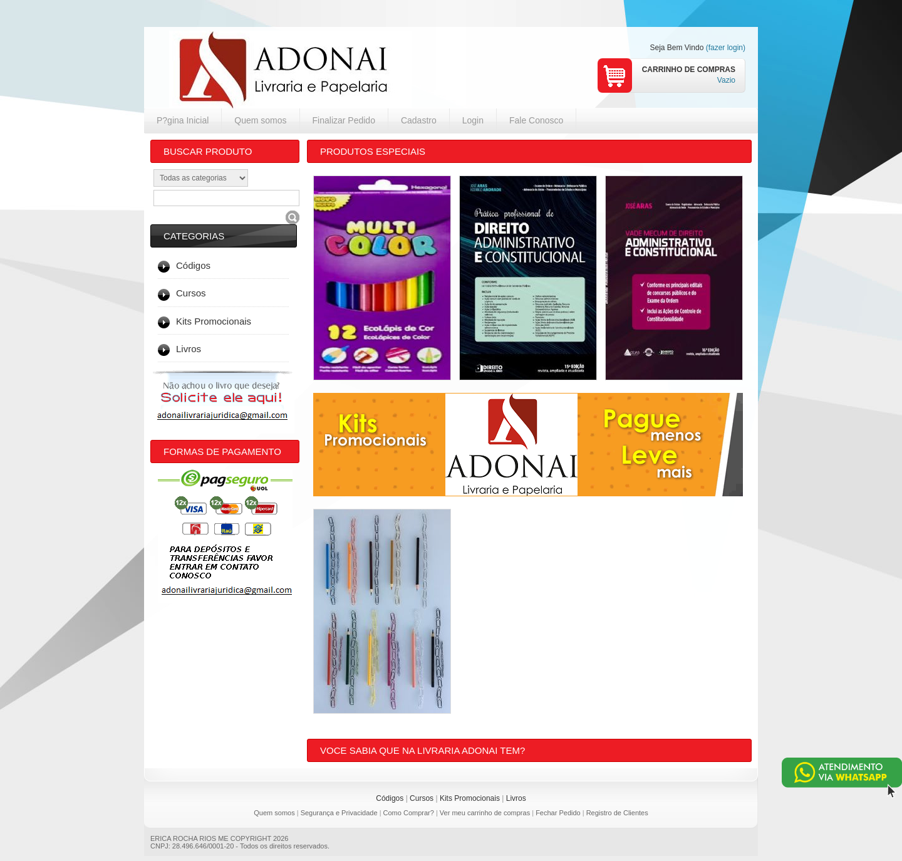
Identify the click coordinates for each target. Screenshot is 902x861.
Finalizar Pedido (344, 120)
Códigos (389, 798)
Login (473, 120)
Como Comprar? (408, 813)
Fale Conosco (536, 120)
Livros (516, 798)
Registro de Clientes (617, 813)
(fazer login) (725, 47)
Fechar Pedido (558, 813)
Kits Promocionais (470, 798)
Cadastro (419, 120)
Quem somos (260, 120)
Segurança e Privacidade (339, 813)
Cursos (421, 798)
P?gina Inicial (183, 120)
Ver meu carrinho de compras (485, 813)
